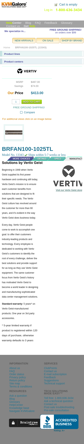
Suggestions (51, 380)
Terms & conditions (20, 386)
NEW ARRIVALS (24, 40)
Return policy (17, 380)
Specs (58, 159)
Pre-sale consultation (56, 410)
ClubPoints (50, 368)
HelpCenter (16, 404)
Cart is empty (68, 4)
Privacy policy (17, 377)
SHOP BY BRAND (72, 40)
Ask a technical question (58, 401)
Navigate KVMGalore (22, 411)
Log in (48, 10)
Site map (14, 383)
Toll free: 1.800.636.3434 (58, 398)
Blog (28, 22)
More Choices (18, 159)
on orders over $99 (65, 32)
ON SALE (48, 40)
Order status (16, 374)
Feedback (50, 22)
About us (14, 368)
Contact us (13, 26)
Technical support (54, 383)
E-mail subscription (55, 374)
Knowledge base (19, 407)
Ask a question (18, 395)
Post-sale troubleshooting (59, 407)
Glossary (66, 22)
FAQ (38, 22)
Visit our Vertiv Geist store (69, 190)
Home (6, 47)
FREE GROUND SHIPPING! (66, 29)
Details (41, 159)
